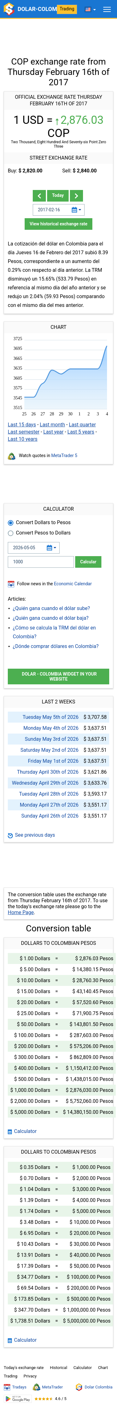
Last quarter (82, 425)
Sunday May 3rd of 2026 (51, 739)
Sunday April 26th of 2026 (50, 816)
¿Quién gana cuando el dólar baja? (51, 618)
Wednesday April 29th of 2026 (45, 783)
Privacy (30, 1376)
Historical (58, 1367)
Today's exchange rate (24, 1367)
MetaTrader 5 (64, 455)
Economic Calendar (73, 583)
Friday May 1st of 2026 (53, 761)
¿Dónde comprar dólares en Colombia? (56, 646)
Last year (53, 432)
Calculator (22, 1131)
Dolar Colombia (93, 1387)
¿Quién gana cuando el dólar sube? (51, 608)
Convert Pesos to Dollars (43, 533)
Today (58, 195)
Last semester (23, 432)
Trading (67, 8)
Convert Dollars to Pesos (43, 522)
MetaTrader (48, 1387)
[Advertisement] (58, 34)
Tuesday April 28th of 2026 (49, 794)
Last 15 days (22, 425)
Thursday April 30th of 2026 (47, 772)
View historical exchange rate (58, 223)
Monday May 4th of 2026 (51, 728)
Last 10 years (22, 439)
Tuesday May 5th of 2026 (50, 717)
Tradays (15, 1387)
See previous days (31, 835)
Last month (52, 425)
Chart (103, 1367)
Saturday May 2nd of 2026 (50, 750)
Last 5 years (80, 432)
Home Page (21, 912)
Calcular (88, 561)
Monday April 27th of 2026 (49, 805)
